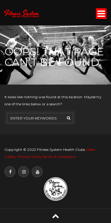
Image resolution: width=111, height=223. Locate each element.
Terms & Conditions (59, 156)
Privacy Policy (29, 156)
